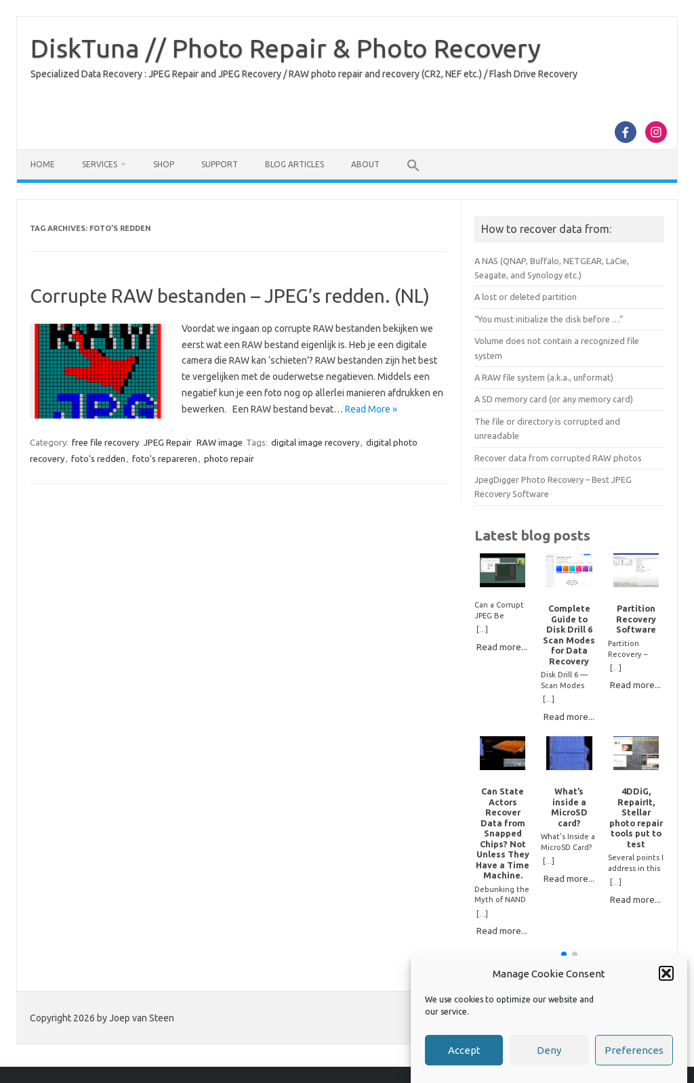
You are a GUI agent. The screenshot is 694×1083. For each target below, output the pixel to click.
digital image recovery (315, 442)
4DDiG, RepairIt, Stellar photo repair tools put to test (636, 817)
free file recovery (105, 442)
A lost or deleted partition (525, 296)
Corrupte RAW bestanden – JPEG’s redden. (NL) (230, 295)
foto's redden (98, 458)
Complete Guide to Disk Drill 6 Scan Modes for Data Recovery (569, 634)
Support (219, 164)
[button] (666, 973)
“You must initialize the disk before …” (549, 319)
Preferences (634, 1050)
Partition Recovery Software (636, 618)
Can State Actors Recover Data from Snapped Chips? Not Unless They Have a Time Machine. (502, 833)
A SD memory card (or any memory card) (553, 399)
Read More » (371, 409)
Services (99, 164)
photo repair (229, 458)
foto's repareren (164, 458)
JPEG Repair (168, 442)
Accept (464, 1050)
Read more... (501, 646)
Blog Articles (294, 164)
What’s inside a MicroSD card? (569, 806)
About (365, 164)
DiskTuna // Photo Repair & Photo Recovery (285, 48)
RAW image (220, 442)
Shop (163, 164)
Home (42, 164)
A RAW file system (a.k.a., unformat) (543, 377)
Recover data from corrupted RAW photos (558, 458)
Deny (549, 1050)
